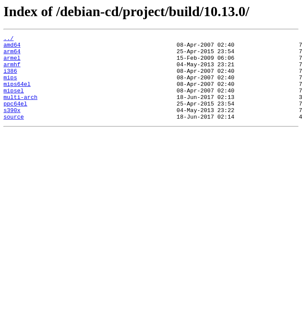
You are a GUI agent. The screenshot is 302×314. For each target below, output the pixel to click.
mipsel (13, 102)
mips (10, 86)
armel (11, 63)
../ (8, 39)
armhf (11, 71)
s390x (11, 126)
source (13, 133)
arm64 (11, 55)
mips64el (16, 94)
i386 (10, 78)
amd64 (11, 47)
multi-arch (20, 110)
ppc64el (15, 118)
